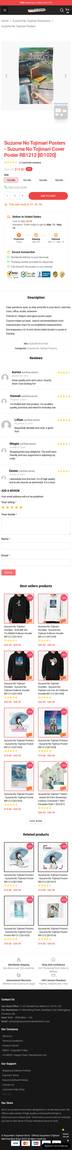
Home (4, 20)
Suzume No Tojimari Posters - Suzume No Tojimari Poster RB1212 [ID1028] (53, 744)
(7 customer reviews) (30, 162)
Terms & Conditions (12, 1040)
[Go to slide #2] (45, 129)
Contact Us (8, 1084)
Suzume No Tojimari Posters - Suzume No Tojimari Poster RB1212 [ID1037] (53, 878)
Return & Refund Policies (15, 1080)
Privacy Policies (10, 1045)
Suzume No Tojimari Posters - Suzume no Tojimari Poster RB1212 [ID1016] (53, 932)
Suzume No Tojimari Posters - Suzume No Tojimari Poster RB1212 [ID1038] (19, 878)
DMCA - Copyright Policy (15, 1050)
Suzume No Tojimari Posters (18, 26)
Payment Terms (10, 1075)
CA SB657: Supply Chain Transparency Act (24, 1055)
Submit (8, 572)
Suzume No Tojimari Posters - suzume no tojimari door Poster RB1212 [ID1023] (19, 932)
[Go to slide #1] (27, 129)
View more (36, 821)
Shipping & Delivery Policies (16, 1070)
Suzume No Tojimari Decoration (31, 20)
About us (7, 1036)
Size (6, 174)
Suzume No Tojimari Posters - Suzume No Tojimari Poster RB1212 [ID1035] (19, 744)
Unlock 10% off (66, 1135)
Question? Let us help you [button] (56, 1146)
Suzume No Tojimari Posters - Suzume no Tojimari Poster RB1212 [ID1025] (19, 797)
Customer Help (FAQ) (13, 1089)
